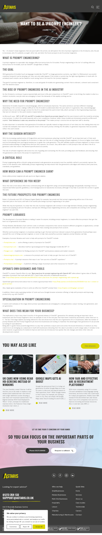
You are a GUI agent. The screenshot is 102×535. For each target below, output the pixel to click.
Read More (10, 412)
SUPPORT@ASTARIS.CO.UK (18, 499)
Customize (13, 527)
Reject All (26, 527)
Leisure (54, 508)
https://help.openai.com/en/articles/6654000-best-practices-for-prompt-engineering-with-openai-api (42, 277)
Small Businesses (58, 492)
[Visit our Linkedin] (73, 477)
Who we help (57, 488)
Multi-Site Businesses (59, 500)
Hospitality (56, 504)
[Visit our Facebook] (60, 477)
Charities (55, 512)
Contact (79, 516)
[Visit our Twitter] (54, 477)
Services (79, 496)
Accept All (39, 527)
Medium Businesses (59, 496)
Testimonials (80, 508)
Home (78, 492)
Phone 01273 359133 (37, 452)
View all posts (90, 346)
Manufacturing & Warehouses (63, 516)
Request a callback (64, 452)
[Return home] (9, 7)
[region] (26, 520)
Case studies (80, 504)
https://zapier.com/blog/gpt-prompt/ (70, 288)
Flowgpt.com (8, 251)
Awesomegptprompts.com (13, 255)
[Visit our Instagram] (66, 477)
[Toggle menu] (92, 7)
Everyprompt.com (10, 247)
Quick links (80, 488)
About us (79, 500)
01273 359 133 (11, 496)
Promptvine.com (9, 243)
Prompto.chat (9, 260)
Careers (78, 512)
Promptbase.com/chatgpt (13, 264)
